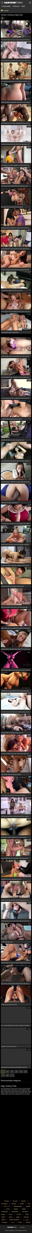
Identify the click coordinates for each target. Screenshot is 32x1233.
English (24, 1203)
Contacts (22, 1224)
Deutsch (23, 1195)
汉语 (29, 1198)
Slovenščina (15, 1206)
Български (4, 1198)
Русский (15, 1195)
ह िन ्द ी (7, 1200)
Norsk (10, 1208)
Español (28, 1200)
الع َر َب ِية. (26, 1214)
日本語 (3, 1211)
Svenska (6, 1195)
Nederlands (5, 1206)
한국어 (8, 1203)
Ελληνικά (26, 1211)
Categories (6, 6)
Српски (3, 1208)
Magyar (16, 1203)
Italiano (22, 1198)
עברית (12, 1216)
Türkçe (27, 1208)
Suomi (10, 1211)
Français (13, 1198)
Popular (16, 6)
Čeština (3, 1214)
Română (28, 1216)
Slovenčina (25, 1206)
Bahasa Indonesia (14, 1214)
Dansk (18, 1211)
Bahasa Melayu (18, 1200)
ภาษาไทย (18, 1208)
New (23, 6)
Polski (20, 1216)
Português (4, 1216)
